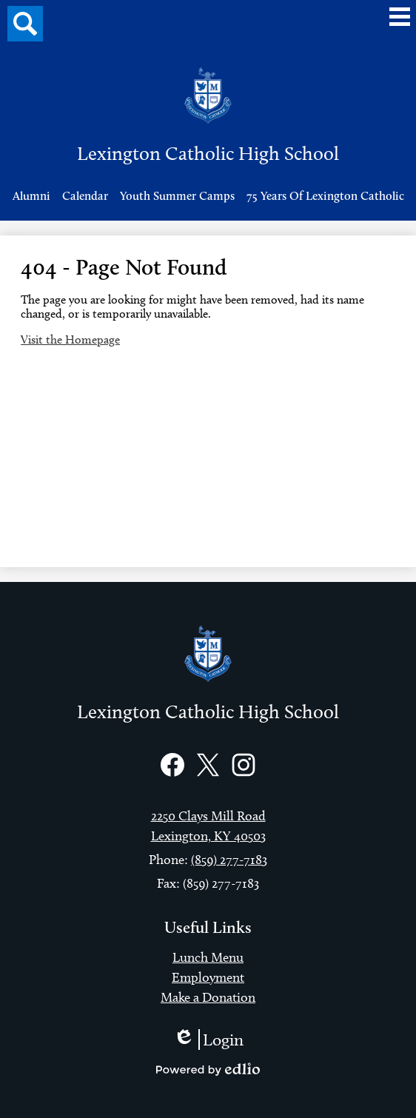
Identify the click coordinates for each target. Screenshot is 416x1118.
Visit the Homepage (70, 339)
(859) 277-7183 (229, 859)
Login (208, 1039)
